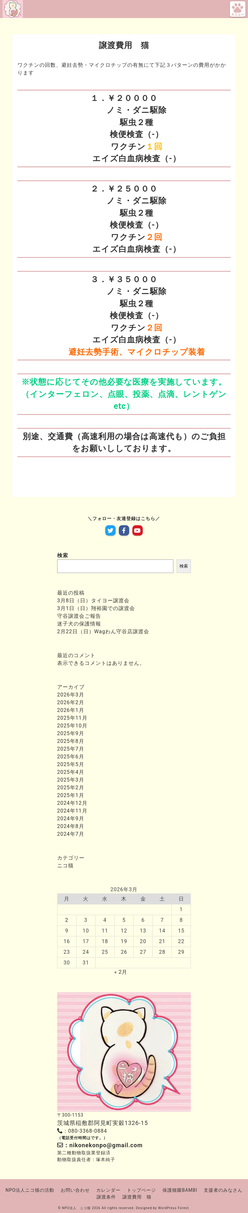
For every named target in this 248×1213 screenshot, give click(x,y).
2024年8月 (70, 826)
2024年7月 (70, 834)
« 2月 (120, 972)
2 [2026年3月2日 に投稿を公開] (66, 920)
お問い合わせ (75, 1190)
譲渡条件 (106, 1196)
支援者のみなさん (223, 1190)
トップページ (141, 1190)
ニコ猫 (65, 866)
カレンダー (108, 1190)
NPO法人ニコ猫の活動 (29, 1190)
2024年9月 (70, 818)
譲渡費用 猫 (136, 1196)
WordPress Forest (173, 1208)
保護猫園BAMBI (179, 1190)
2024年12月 (72, 803)
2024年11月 (72, 811)
